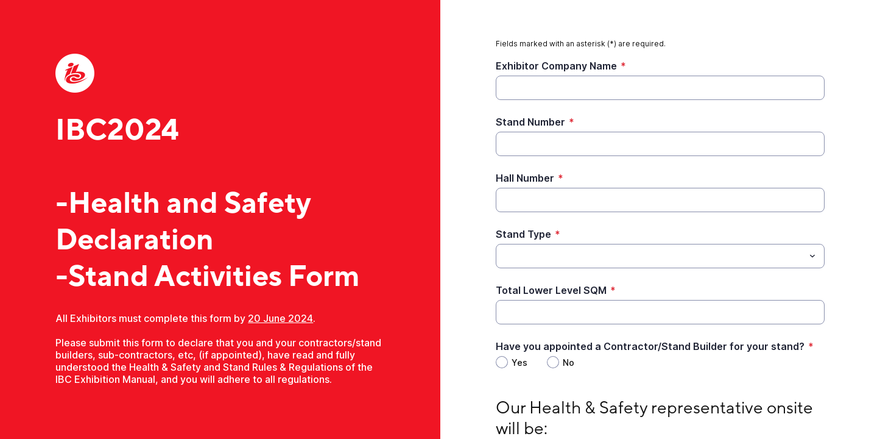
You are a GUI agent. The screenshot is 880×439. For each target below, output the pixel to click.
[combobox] (660, 256)
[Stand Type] (650, 256)
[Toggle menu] (812, 256)
